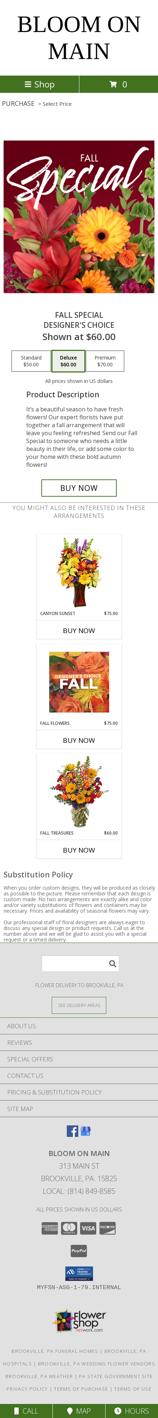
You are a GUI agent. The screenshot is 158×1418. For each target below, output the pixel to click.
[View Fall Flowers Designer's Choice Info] (79, 682)
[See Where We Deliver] (79, 1005)
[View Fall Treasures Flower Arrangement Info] (79, 791)
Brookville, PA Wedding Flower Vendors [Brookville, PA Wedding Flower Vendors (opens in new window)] (96, 1363)
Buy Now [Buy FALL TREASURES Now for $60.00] (79, 850)
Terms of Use (133, 1389)
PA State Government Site (116, 1376)
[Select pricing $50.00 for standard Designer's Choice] (31, 361)
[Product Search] (80, 964)
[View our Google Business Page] (85, 1134)
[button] (79, 1273)
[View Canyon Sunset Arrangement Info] (79, 572)
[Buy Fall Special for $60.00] (79, 488)
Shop (39, 84)
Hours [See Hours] (131, 1411)
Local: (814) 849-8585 (79, 1191)
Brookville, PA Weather (39, 1376)
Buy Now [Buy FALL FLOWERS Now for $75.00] (79, 740)
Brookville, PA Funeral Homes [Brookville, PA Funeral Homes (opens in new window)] (54, 1351)
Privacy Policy (27, 1389)
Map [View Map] (79, 1411)
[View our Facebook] (72, 1134)
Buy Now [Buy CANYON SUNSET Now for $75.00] (79, 630)
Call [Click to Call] (26, 1411)
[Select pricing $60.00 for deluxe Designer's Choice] (68, 361)
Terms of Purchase (81, 1389)
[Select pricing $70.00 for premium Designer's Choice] (105, 361)
